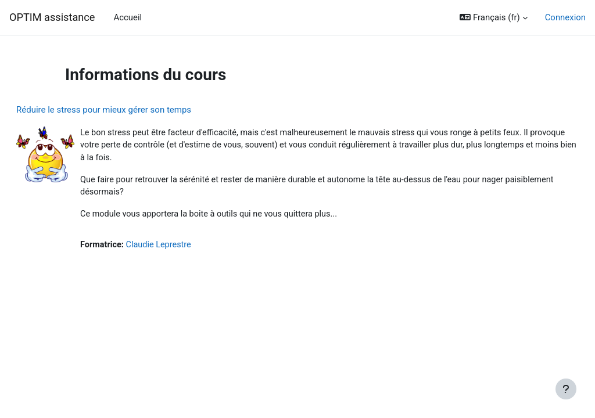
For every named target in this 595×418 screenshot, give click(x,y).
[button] (493, 17)
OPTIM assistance (52, 17)
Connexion (565, 17)
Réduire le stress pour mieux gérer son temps (131, 110)
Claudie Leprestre (189, 247)
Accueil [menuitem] (127, 17)
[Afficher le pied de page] (565, 389)
